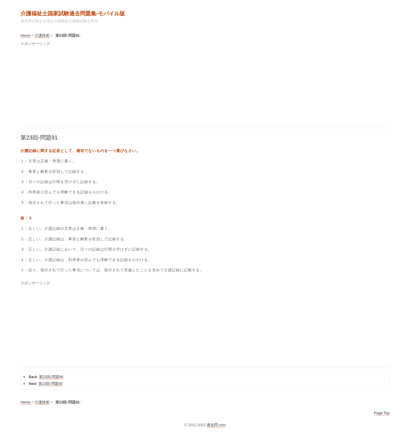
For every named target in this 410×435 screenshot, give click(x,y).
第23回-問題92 (50, 383)
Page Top (382, 413)
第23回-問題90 (51, 377)
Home (25, 35)
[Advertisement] (191, 88)
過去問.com (216, 425)
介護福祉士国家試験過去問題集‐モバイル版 (72, 14)
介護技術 (42, 35)
